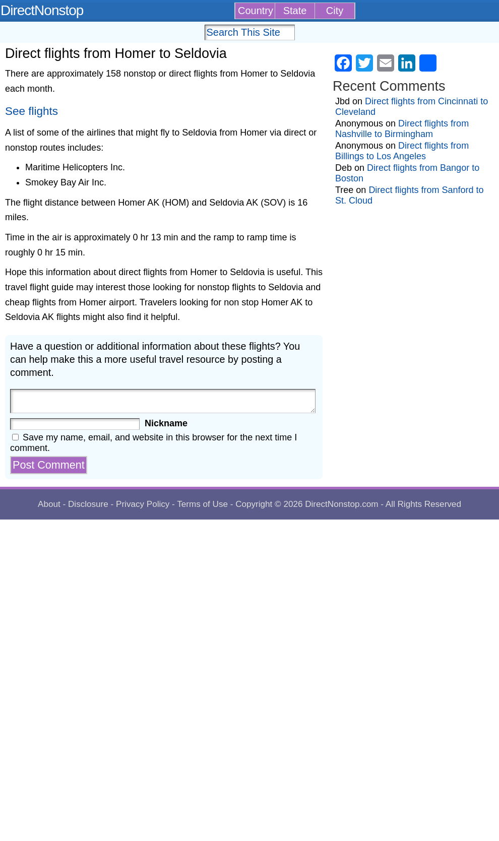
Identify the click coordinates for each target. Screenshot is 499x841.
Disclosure (88, 504)
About (49, 504)
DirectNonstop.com (341, 504)
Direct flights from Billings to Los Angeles (402, 151)
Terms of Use (202, 504)
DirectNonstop (42, 10)
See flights (31, 111)
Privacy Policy (142, 504)
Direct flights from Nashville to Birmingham (402, 128)
